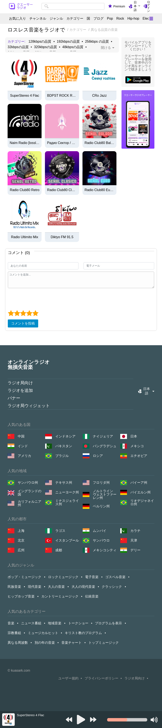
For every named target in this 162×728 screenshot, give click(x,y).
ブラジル (62, 456)
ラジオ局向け (20, 382)
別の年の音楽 (45, 642)
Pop (110, 18)
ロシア (98, 456)
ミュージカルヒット (43, 633)
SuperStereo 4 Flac (24, 95)
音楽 (11, 623)
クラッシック (112, 586)
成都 (58, 550)
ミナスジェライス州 (67, 502)
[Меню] (151, 18)
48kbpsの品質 (72, 47)
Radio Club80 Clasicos (62, 190)
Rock (120, 18)
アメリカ (24, 456)
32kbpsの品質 (18, 47)
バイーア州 (138, 482)
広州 (21, 550)
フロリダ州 (101, 482)
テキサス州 (63, 482)
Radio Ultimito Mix (24, 237)
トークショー (78, 623)
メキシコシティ (104, 550)
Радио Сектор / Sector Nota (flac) (62, 143)
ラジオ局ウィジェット (29, 405)
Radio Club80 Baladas (99, 143)
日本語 (135, 6)
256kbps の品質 (97, 41)
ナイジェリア (103, 436)
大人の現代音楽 (83, 586)
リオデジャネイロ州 (142, 502)
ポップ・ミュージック (24, 577)
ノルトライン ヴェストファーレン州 (104, 494)
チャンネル (37, 18)
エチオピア (138, 456)
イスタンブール (67, 540)
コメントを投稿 (23, 323)
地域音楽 (54, 623)
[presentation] (40, 298)
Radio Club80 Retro (24, 190)
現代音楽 (34, 586)
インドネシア (65, 436)
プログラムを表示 (108, 623)
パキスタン (63, 446)
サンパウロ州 (28, 482)
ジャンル (56, 18)
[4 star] (29, 313)
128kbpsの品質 (39, 41)
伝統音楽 (92, 596)
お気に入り (17, 18)
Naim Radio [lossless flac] (24, 143)
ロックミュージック (63, 577)
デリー (135, 550)
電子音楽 (92, 577)
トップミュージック (103, 642)
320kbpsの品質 (45, 47)
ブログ (98, 18)
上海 (21, 530)
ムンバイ (99, 530)
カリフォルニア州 (29, 503)
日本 (133, 436)
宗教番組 (14, 633)
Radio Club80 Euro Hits (99, 190)
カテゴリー (74, 18)
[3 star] (23, 313)
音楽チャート (71, 642)
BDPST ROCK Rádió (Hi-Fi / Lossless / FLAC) (62, 95)
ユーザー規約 (68, 678)
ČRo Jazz (99, 95)
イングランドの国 (29, 492)
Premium (119, 6)
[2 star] (17, 313)
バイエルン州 (140, 492)
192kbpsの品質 (68, 41)
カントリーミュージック (59, 596)
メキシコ (137, 446)
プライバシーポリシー (101, 678)
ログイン (148, 6)
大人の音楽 (56, 586)
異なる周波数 (18, 642)
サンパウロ (101, 540)
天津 (133, 540)
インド (23, 446)
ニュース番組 (31, 623)
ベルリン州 (101, 506)
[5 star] (35, 313)
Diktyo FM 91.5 (62, 237)
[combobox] (73, 6)
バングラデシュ (104, 446)
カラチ (135, 530)
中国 (21, 436)
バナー (14, 398)
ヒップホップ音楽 (21, 596)
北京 (21, 540)
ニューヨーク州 (67, 492)
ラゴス (60, 530)
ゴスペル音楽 (115, 577)
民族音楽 (14, 586)
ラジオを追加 (20, 390)
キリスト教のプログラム (83, 633)
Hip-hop (133, 18)
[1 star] (11, 313)
